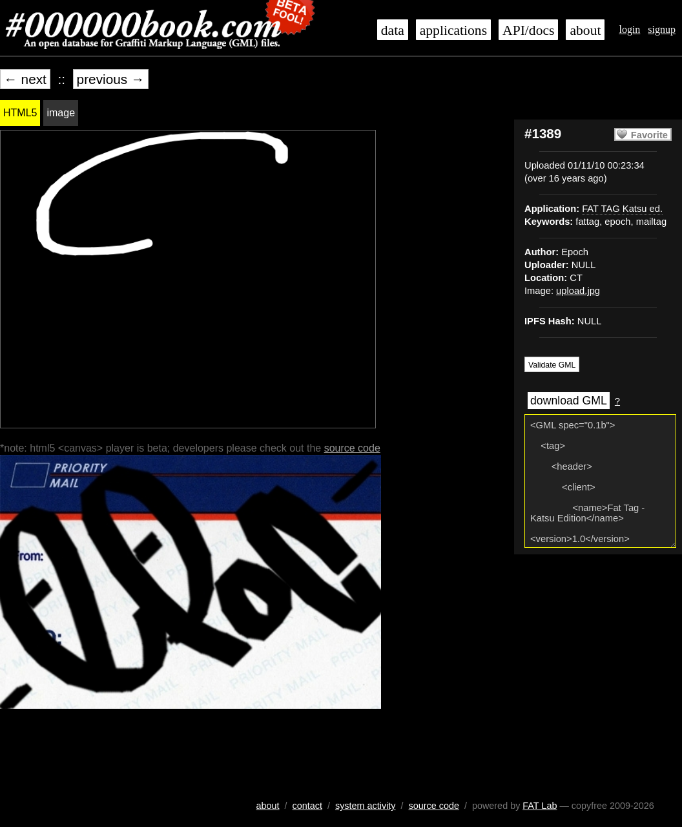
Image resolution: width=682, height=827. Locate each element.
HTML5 (20, 112)
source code (352, 448)
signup (662, 29)
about (585, 30)
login (629, 29)
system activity (365, 806)
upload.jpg (578, 291)
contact (307, 806)
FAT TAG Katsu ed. (622, 209)
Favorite (649, 135)
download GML (568, 400)
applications (453, 30)
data (392, 30)
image (60, 112)
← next (25, 79)
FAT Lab (539, 806)
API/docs (528, 30)
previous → (111, 79)
